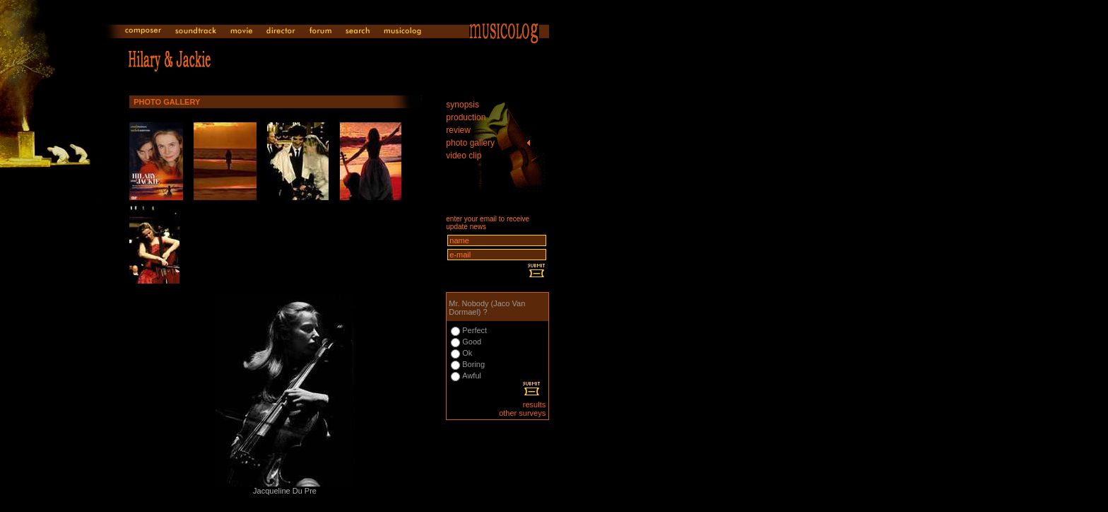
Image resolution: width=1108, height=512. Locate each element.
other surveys (522, 413)
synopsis (462, 105)
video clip (463, 156)
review (458, 130)
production (465, 117)
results (534, 404)
